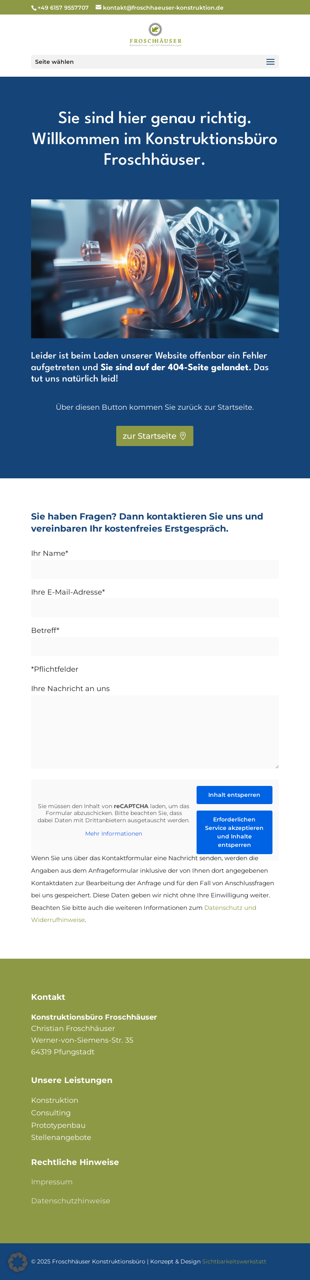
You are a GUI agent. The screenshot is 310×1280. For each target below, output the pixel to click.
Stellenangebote (61, 1137)
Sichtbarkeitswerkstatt (234, 1261)
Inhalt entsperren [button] (234, 794)
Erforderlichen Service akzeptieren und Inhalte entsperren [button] (234, 832)
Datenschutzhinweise (70, 1200)
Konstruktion (54, 1100)
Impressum (52, 1181)
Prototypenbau (58, 1125)
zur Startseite (149, 436)
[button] (18, 1262)
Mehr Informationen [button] (113, 833)
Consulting (51, 1112)
